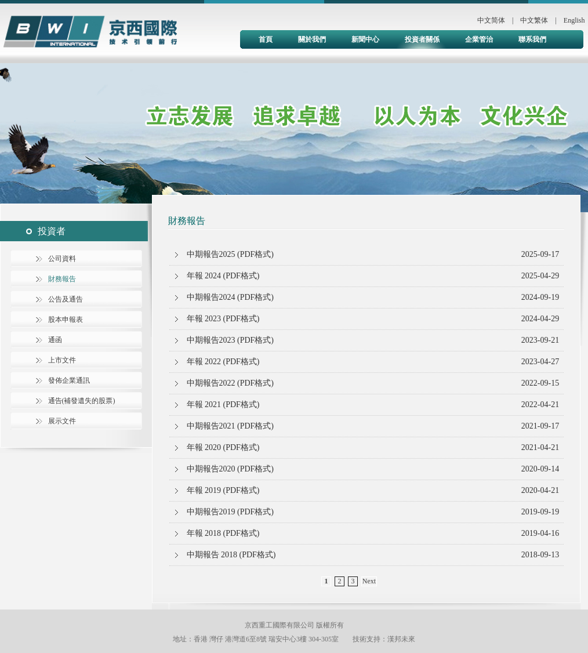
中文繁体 (534, 20)
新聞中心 (365, 39)
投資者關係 (422, 39)
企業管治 (479, 39)
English (574, 20)
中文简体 (491, 20)
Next (369, 581)
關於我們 (312, 39)
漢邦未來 (401, 639)
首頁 (266, 39)
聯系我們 (532, 39)
